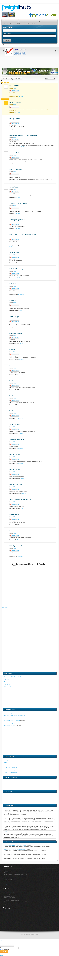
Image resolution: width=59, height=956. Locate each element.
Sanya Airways (14, 187)
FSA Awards (20, 23)
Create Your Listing (8, 23)
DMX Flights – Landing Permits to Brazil (22, 235)
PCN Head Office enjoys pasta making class (13, 723)
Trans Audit (6, 679)
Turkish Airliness (15, 381)
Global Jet (12, 300)
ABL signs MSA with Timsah (10, 725)
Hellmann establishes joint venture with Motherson (14, 715)
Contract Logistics (17, 54)
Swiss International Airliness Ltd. (20, 499)
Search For (7, 27)
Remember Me (5, 949)
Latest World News (10, 842)
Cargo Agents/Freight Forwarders (11, 760)
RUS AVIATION (14, 86)
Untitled (5, 809)
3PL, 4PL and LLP (17, 52)
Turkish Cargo (14, 316)
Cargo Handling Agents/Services (10, 767)
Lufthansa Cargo (14, 454)
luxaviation (13, 366)
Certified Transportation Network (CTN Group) (13, 676)
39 (5, 607)
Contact (40, 23)
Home (5, 21)
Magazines (40, 21)
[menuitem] (29, 941)
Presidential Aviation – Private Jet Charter (23, 135)
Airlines (14, 88)
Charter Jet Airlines (15, 169)
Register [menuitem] (1, 955)
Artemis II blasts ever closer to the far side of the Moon (15, 845)
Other (5, 765)
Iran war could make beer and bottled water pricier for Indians (16, 857)
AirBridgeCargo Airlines (17, 220)
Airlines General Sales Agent (10, 770)
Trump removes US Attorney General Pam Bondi (14, 853)
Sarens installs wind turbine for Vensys (12, 720)
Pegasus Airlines (15, 102)
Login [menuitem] (1, 940)
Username (2, 943)
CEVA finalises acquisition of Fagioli (11, 718)
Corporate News (9, 805)
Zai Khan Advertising (8, 880)
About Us (22, 21)
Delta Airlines (13, 284)
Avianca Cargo (14, 252)
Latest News (13, 21)
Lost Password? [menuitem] (3, 953)
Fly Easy (6, 681)
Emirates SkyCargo (15, 484)
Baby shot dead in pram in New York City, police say (14, 849)
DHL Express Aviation (16, 546)
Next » (7, 607)
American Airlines (15, 153)
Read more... (20, 96)
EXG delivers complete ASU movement (12, 713)
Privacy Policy (6, 884)
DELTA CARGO (14, 514)
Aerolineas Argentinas (16, 439)
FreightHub (23, 934)
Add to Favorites (14, 90)
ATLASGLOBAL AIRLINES (18, 203)
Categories (31, 21)
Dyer (11, 531)
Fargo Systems (7, 684)
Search (8, 40)
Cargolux (12, 349)
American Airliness (15, 333)
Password (2, 947)
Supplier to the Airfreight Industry (10, 772)
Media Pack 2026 (31, 23)
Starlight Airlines (14, 119)
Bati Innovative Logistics (9, 686)
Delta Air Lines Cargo (16, 269)
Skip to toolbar (3, 939)
